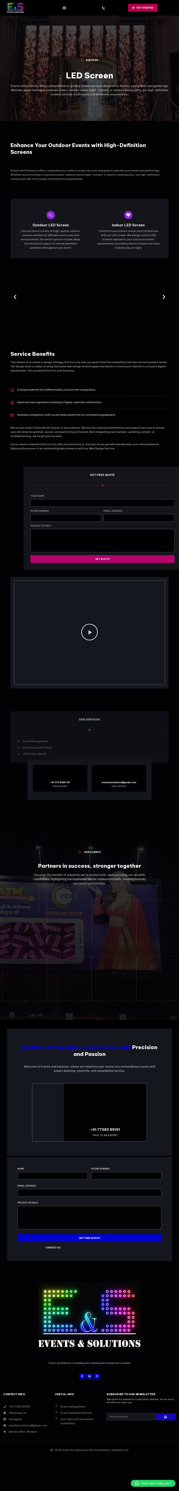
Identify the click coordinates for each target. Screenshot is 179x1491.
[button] (64, 8)
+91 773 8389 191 (77, 781)
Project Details (27, 1195)
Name (20, 1161)
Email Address (26, 1178)
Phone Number (100, 1161)
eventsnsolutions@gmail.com (102, 781)
